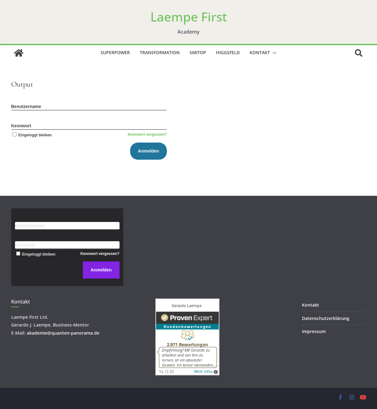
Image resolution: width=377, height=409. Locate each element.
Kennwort (21, 125)
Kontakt (260, 52)
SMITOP (198, 52)
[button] (273, 53)
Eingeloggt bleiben (31, 135)
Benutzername (26, 106)
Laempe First (188, 16)
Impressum (314, 331)
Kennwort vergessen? (147, 134)
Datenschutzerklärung (325, 318)
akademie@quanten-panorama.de (63, 333)
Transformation (160, 52)
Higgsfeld (228, 52)
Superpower (115, 52)
